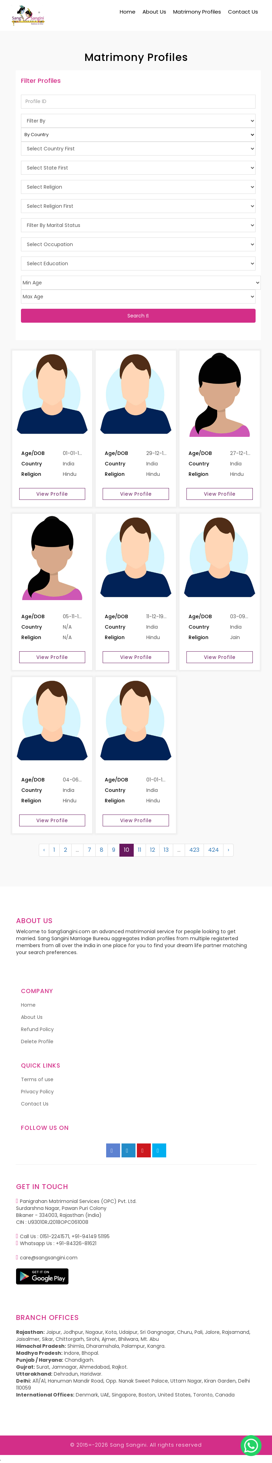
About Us (154, 11)
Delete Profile (37, 1041)
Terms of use (37, 1079)
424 (213, 850)
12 (152, 850)
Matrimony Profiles (197, 11)
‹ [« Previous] (44, 850)
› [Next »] (228, 850)
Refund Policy (37, 1029)
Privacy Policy (37, 1091)
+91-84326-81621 (76, 1243)
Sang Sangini (128, 1444)
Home (127, 11)
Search (138, 315)
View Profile (52, 493)
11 (139, 850)
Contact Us (243, 11)
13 (166, 850)
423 (194, 850)
